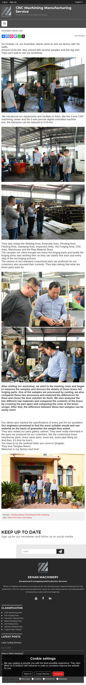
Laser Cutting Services (11, 643)
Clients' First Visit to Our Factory (19, 518)
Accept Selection (43, 674)
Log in (4, 2)
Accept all (58, 674)
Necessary (24, 679)
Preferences (49, 679)
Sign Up (13, 2)
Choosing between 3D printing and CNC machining (30, 515)
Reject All (27, 674)
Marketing (61, 679)
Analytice (36, 679)
